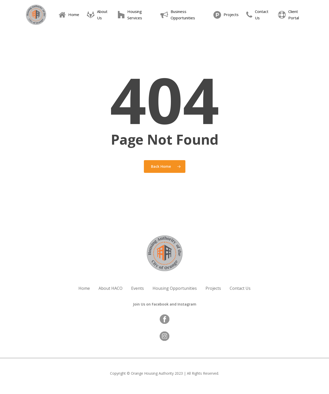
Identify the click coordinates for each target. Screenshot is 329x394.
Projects (213, 288)
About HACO (110, 288)
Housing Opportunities (175, 288)
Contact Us (240, 288)
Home (84, 288)
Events (137, 288)
